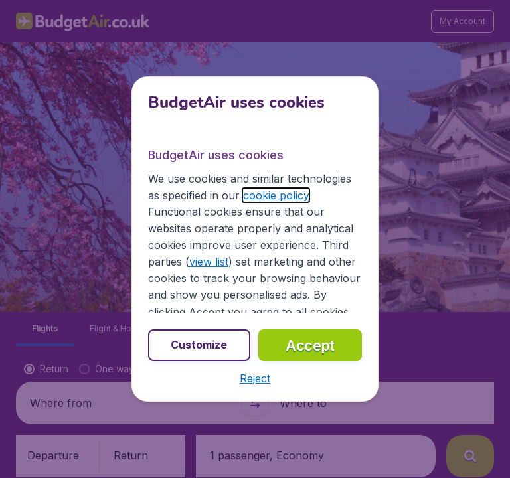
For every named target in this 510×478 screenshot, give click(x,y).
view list (208, 261)
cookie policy (276, 195)
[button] (255, 378)
